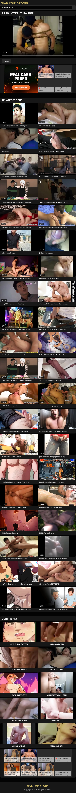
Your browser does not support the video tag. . (38, 37)
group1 (7, 61)
